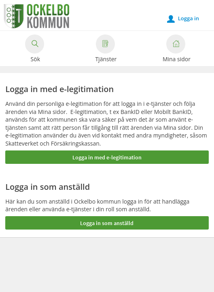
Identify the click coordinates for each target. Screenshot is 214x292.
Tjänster (106, 49)
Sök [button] (34, 49)
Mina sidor (177, 49)
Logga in (183, 19)
